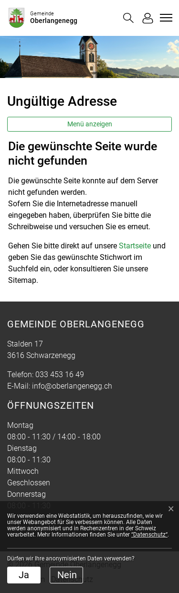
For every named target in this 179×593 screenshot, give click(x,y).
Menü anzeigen (89, 124)
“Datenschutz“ (149, 534)
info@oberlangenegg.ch (72, 386)
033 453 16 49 (59, 374)
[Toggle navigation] (165, 17)
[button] (128, 17)
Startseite (135, 245)
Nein (67, 575)
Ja (24, 575)
